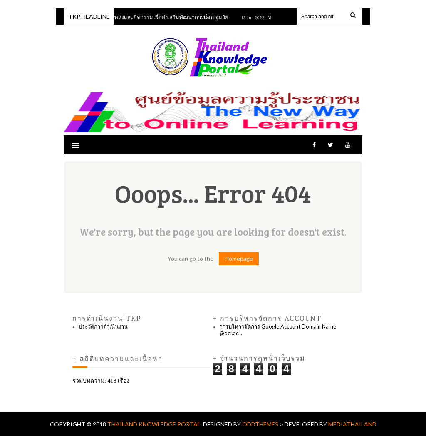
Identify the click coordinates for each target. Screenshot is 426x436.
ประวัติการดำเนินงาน (103, 326)
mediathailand (352, 424)
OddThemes (260, 424)
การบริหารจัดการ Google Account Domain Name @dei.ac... (277, 329)
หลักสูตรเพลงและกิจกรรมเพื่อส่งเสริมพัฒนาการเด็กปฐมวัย (163, 17)
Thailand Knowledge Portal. (155, 424)
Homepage (239, 258)
